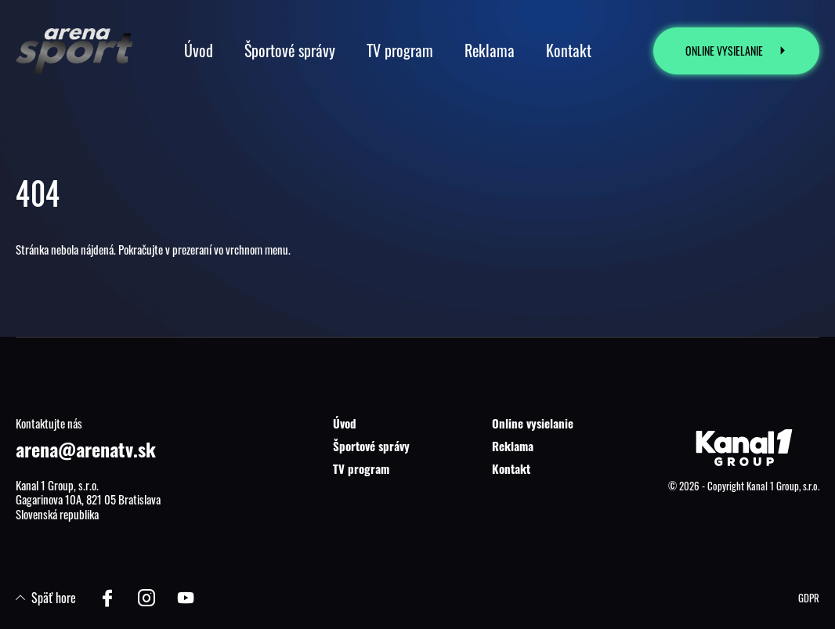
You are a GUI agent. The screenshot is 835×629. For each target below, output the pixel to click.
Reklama (512, 445)
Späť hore (46, 597)
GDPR (808, 598)
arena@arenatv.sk (86, 449)
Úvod (344, 423)
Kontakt (511, 468)
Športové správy (371, 445)
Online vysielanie (532, 423)
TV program (361, 468)
